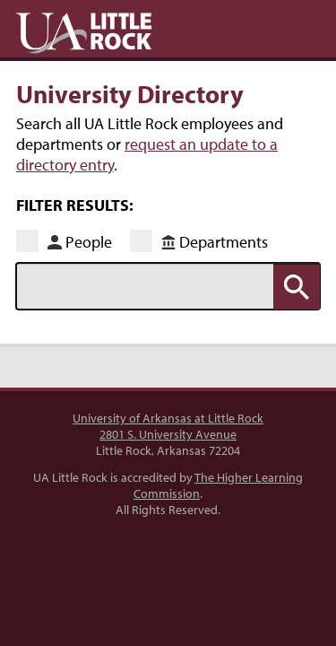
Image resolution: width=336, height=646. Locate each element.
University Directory (130, 93)
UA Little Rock (83, 33)
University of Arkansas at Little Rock (168, 418)
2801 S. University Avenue (168, 434)
